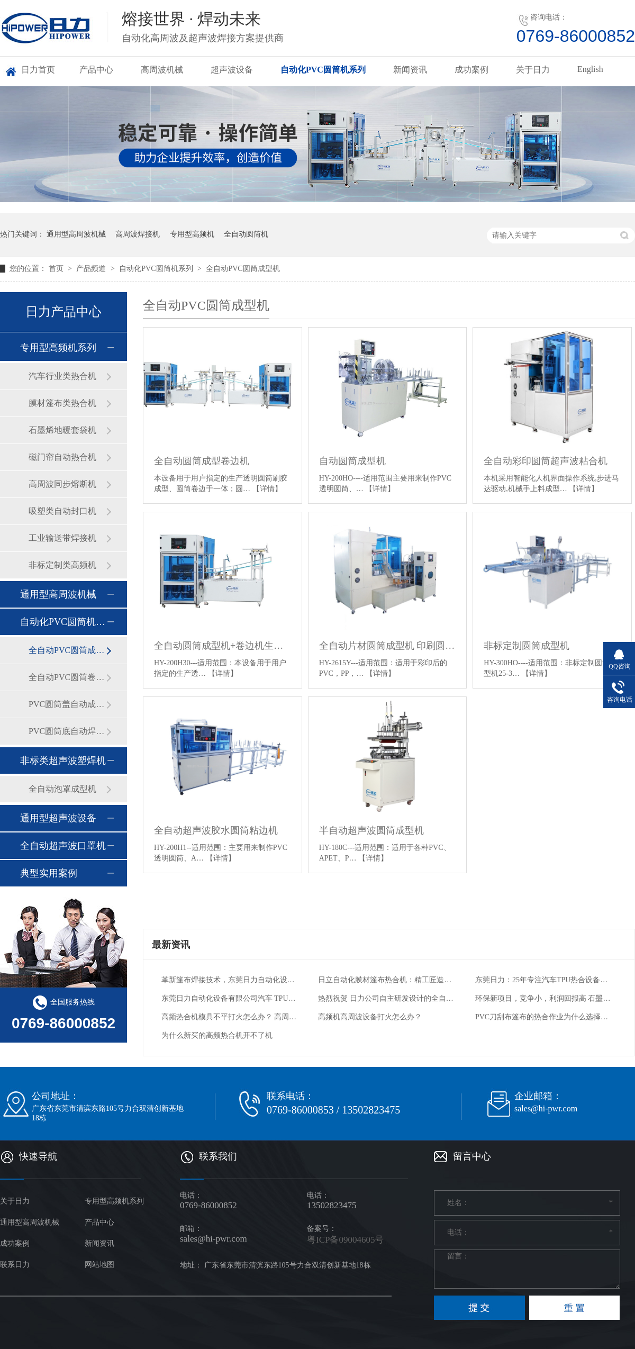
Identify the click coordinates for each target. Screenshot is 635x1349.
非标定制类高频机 (62, 564)
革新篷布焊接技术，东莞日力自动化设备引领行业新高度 (229, 980)
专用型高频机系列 (58, 347)
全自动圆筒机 (246, 234)
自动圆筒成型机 (352, 461)
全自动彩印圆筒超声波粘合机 (545, 461)
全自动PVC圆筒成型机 (242, 269)
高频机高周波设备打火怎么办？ (370, 1017)
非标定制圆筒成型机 (526, 645)
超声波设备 (232, 69)
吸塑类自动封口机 (62, 510)
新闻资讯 (410, 69)
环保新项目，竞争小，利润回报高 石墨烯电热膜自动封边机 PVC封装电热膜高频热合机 (543, 998)
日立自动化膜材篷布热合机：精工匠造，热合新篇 (386, 980)
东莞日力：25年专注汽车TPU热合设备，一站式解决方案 (543, 980)
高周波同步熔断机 (62, 483)
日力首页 (38, 69)
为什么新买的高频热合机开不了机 (217, 1035)
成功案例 (471, 69)
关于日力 (533, 69)
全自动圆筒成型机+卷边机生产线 (222, 645)
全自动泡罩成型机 (62, 788)
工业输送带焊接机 (62, 537)
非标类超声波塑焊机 (63, 760)
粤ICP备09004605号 (345, 1240)
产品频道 (92, 269)
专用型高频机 (192, 234)
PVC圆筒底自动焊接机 (67, 731)
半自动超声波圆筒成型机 (371, 830)
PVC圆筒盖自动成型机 (67, 704)
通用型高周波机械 (76, 234)
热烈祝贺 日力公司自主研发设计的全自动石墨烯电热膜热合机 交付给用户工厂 (386, 998)
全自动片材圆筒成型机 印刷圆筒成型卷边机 (387, 645)
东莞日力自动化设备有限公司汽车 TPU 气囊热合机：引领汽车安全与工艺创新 (229, 998)
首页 (57, 269)
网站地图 (99, 1265)
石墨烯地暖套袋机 (62, 429)
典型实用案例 (48, 873)
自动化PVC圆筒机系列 (323, 69)
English (590, 69)
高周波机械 (162, 69)
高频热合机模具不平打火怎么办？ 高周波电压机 (229, 1017)
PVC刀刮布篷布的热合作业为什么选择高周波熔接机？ (543, 1017)
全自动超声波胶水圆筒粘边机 (216, 830)
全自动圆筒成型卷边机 (201, 461)
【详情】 (267, 489)
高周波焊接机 (137, 234)
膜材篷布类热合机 (62, 403)
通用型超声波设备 (58, 818)
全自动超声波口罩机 (63, 845)
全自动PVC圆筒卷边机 (67, 677)
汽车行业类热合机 (62, 376)
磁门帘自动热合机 (62, 456)
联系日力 (15, 1265)
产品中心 (96, 69)
